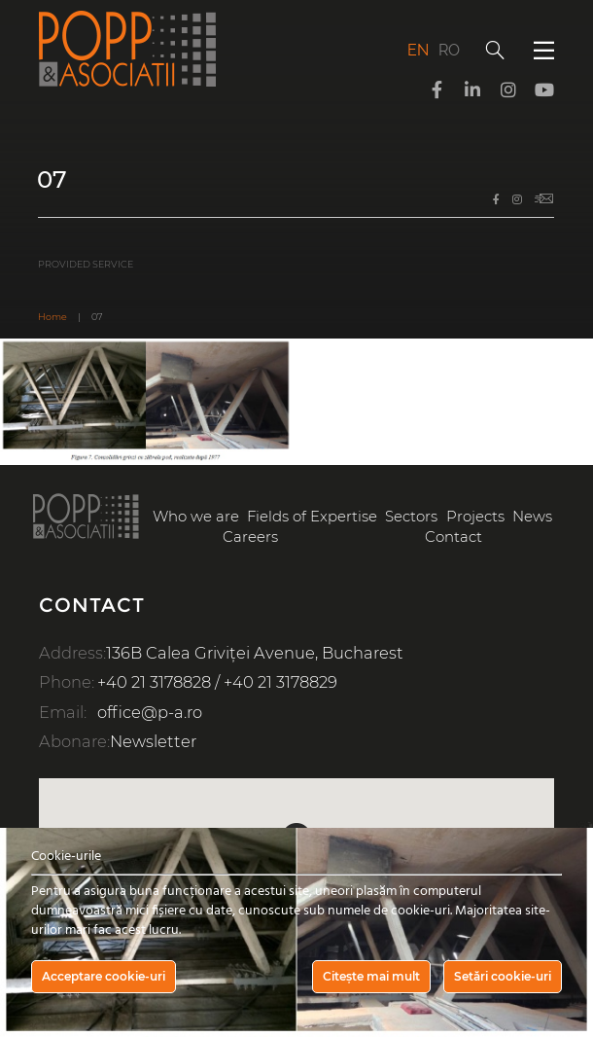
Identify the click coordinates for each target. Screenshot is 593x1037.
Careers (250, 537)
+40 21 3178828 (154, 682)
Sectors (411, 516)
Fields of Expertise (312, 516)
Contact (453, 537)
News (532, 516)
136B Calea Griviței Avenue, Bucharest (254, 652)
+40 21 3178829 (280, 682)
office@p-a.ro (149, 712)
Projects (475, 516)
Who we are (196, 516)
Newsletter (153, 741)
